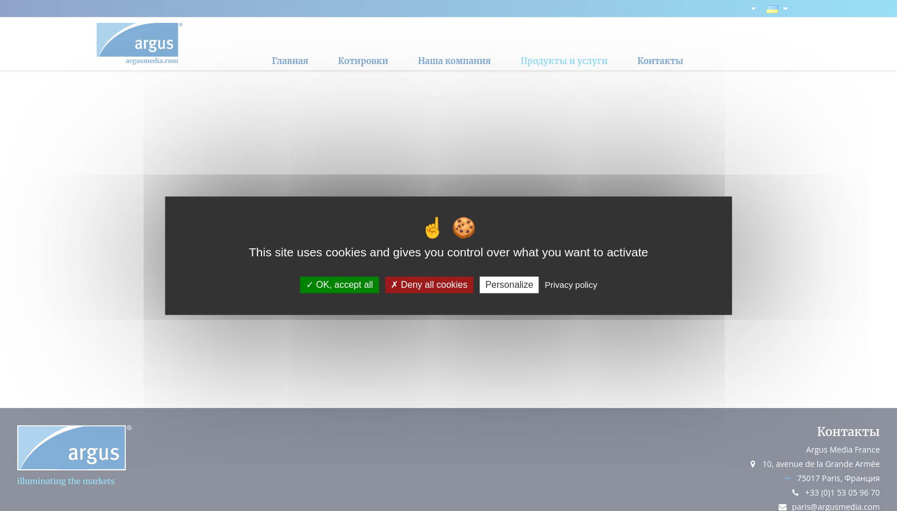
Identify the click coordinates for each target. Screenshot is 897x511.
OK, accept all (339, 285)
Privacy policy (571, 285)
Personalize (509, 285)
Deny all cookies (429, 285)
